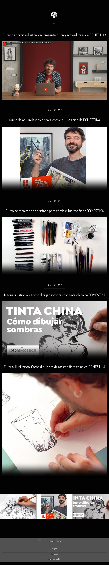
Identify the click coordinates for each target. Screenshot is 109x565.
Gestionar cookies (54, 559)
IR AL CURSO (54, 110)
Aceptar (54, 548)
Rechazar (54, 554)
